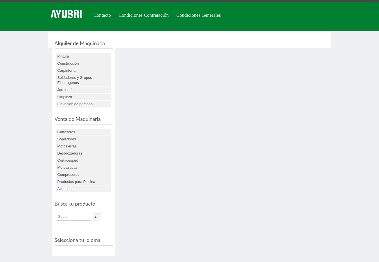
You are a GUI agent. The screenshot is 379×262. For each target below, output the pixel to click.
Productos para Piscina (76, 181)
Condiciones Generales (198, 15)
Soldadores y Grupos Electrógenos (74, 80)
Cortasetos (66, 132)
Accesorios (66, 189)
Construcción (68, 63)
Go (97, 217)
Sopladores (66, 139)
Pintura (63, 56)
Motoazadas (67, 167)
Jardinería (65, 90)
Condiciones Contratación (144, 15)
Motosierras (67, 146)
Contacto (102, 15)
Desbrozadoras (69, 153)
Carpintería (66, 70)
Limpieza (64, 97)
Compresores (68, 174)
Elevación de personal (75, 104)
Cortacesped (67, 160)
